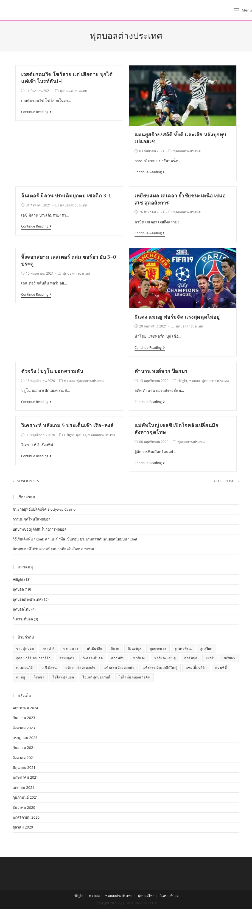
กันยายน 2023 (24, 717)
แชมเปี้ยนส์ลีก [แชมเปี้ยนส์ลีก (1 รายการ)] (196, 667)
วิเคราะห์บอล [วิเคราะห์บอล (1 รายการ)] (93, 658)
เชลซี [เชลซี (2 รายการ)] (210, 658)
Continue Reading (36, 112)
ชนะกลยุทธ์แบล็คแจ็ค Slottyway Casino (44, 509)
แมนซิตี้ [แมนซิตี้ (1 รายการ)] (221, 667)
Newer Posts (26, 481)
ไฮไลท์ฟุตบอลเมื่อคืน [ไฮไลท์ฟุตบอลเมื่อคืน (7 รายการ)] (134, 677)
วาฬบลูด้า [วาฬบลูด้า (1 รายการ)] (66, 658)
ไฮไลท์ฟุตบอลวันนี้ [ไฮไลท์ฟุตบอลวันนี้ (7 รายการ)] (96, 677)
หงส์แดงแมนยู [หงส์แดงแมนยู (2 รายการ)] (165, 658)
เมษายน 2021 (23, 787)
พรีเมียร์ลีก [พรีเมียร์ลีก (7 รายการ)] (94, 648)
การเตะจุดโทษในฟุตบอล (32, 519)
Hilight (182, 380)
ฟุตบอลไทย (21, 609)
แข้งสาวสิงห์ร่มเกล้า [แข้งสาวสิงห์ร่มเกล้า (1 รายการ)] (80, 667)
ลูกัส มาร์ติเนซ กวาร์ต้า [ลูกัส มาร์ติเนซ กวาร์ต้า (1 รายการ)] (33, 658)
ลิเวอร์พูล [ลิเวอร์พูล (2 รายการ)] (134, 648)
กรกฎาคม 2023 (25, 737)
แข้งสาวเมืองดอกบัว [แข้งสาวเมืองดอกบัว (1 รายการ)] (119, 667)
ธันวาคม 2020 (24, 807)
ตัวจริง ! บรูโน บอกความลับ (52, 371)
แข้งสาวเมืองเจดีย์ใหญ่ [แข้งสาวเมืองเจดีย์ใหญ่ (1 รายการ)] (160, 667)
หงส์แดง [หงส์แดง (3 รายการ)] (139, 658)
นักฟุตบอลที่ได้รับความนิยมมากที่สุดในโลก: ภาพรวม (53, 548)
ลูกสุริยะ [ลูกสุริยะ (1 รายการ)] (206, 648)
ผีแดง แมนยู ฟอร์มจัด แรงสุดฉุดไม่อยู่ (177, 317)
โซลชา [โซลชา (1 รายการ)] (39, 677)
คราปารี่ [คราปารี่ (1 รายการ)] (49, 648)
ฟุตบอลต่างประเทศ (73, 90)
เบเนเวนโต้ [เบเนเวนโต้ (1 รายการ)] (24, 667)
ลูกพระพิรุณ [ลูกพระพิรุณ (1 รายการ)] (183, 648)
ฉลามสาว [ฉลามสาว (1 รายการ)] (70, 648)
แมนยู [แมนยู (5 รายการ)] (20, 677)
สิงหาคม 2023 (24, 727)
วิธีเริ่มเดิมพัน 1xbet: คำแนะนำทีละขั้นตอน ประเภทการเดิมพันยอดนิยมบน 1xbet (75, 539)
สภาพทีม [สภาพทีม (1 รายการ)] (117, 658)
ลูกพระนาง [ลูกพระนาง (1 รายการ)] (158, 648)
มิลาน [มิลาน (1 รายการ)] (115, 648)
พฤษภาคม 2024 (25, 707)
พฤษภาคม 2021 (25, 777)
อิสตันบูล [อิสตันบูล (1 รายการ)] (190, 658)
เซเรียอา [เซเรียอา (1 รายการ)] (228, 658)
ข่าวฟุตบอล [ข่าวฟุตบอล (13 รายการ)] (25, 648)
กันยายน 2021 (24, 747)
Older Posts (226, 481)
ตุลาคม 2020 (23, 827)
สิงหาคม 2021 (24, 757)
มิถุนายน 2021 (24, 767)
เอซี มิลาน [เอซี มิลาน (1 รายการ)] (49, 667)
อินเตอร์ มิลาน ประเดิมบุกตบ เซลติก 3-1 (66, 195)
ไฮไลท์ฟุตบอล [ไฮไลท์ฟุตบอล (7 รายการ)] (63, 677)
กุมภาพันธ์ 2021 (25, 797)
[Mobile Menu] (243, 10)
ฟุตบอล (69, 380)
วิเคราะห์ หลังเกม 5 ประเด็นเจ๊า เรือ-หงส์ (67, 425)
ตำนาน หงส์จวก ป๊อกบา (161, 371)
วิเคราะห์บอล (23, 619)
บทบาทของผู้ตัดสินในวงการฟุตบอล (39, 529)
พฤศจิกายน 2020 (26, 817)
